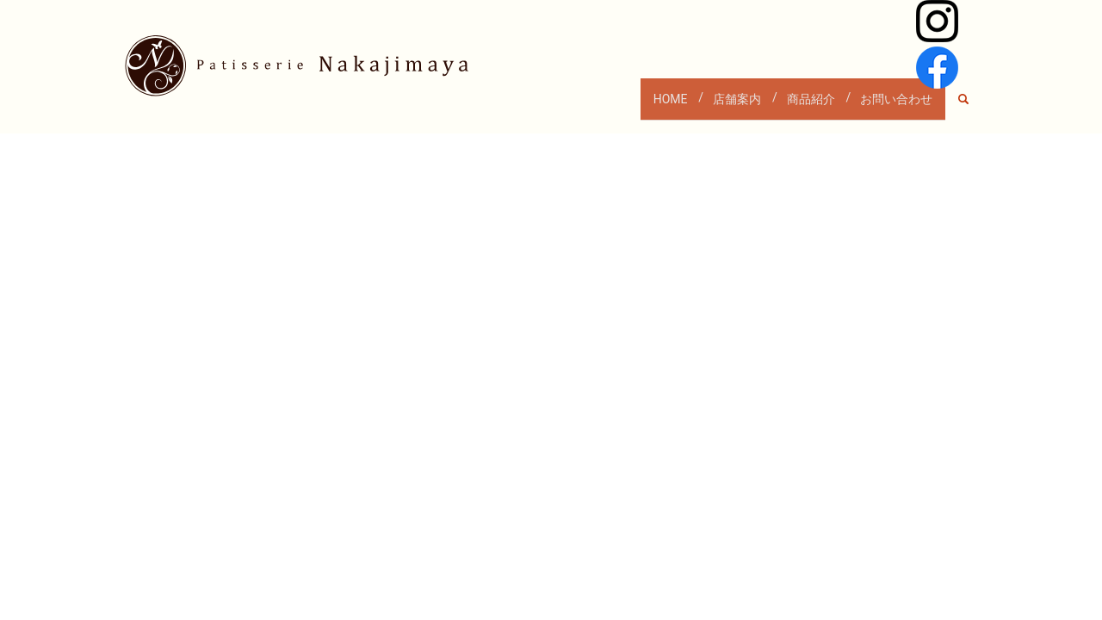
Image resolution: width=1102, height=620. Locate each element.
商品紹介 (795, 106)
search (972, 107)
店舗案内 (710, 106)
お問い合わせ (891, 106)
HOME (633, 106)
